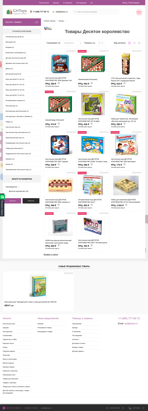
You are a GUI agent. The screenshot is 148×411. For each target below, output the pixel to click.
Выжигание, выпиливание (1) (16, 52)
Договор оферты (78, 351)
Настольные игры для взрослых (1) (18, 132)
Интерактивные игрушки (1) (15, 100)
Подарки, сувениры (9, 382)
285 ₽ (9, 305)
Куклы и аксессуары (10, 359)
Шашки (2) (9, 164)
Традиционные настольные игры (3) (18, 153)
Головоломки (7, 335)
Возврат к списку (51, 254)
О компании (67, 3)
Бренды (56, 3)
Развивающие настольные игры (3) (18, 143)
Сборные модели (9, 351)
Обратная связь (12, 408)
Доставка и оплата (78, 343)
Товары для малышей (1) (14, 148)
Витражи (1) (10, 47)
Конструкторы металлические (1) (17, 111)
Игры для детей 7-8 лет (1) (15, 95)
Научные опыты (8, 343)
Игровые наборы (8, 367)
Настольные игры (9, 324)
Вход (124, 3)
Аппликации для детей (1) (15, 37)
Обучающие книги (9, 375)
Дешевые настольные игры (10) (17, 63)
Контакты (75, 339)
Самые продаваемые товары (74, 266)
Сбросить (31, 201)
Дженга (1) (9, 68)
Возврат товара (77, 347)
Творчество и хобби (10, 339)
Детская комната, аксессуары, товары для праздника (16, 392)
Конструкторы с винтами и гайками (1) (19, 116)
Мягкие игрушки (8, 363)
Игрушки (6, 327)
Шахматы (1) (10, 159)
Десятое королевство (18, 191)
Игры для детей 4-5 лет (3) (15, 84)
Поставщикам (81, 3)
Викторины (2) (10, 42)
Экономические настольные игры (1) (18, 169)
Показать (12, 201)
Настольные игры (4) (13, 127)
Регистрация (133, 3)
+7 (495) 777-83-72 (31, 408)
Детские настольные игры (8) (16, 58)
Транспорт (6, 355)
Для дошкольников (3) (13, 74)
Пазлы (5, 347)
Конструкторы (7, 331)
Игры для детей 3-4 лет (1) (15, 79)
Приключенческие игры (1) (15, 138)
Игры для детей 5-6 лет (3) (15, 90)
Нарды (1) (9, 122)
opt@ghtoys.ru (62, 12)
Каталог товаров (22, 22)
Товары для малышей (10, 379)
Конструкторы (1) (12, 106)
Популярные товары (44, 327)
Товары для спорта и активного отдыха (16, 386)
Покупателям (44, 3)
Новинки (40, 324)
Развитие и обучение (10, 371)
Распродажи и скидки (44, 331)
